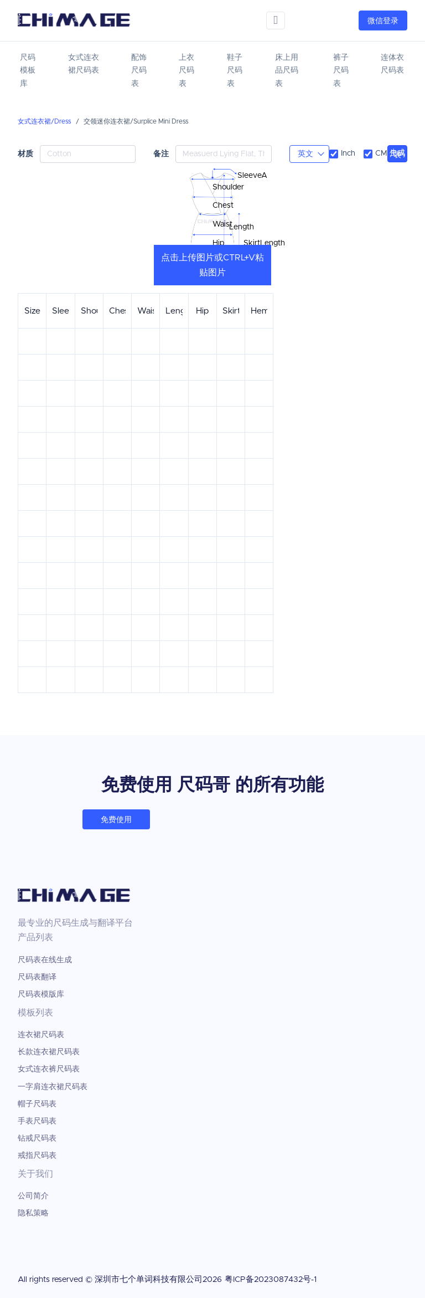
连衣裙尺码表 (41, 1035)
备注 (161, 154)
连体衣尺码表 (392, 64)
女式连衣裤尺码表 (49, 1069)
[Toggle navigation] (275, 20)
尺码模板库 (27, 71)
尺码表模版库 (41, 994)
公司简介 (33, 1196)
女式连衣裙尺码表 (83, 64)
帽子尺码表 (37, 1104)
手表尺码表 (37, 1121)
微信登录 (382, 21)
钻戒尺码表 (37, 1138)
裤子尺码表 (341, 71)
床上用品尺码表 (286, 71)
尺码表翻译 (37, 977)
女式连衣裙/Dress (44, 121)
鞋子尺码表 (234, 71)
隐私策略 (33, 1213)
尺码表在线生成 (45, 960)
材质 (25, 154)
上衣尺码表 (186, 71)
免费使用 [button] (116, 820)
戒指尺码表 (37, 1156)
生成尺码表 (397, 154)
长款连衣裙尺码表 (49, 1052)
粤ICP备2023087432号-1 (271, 1279)
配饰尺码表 (139, 71)
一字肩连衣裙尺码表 (52, 1087)
